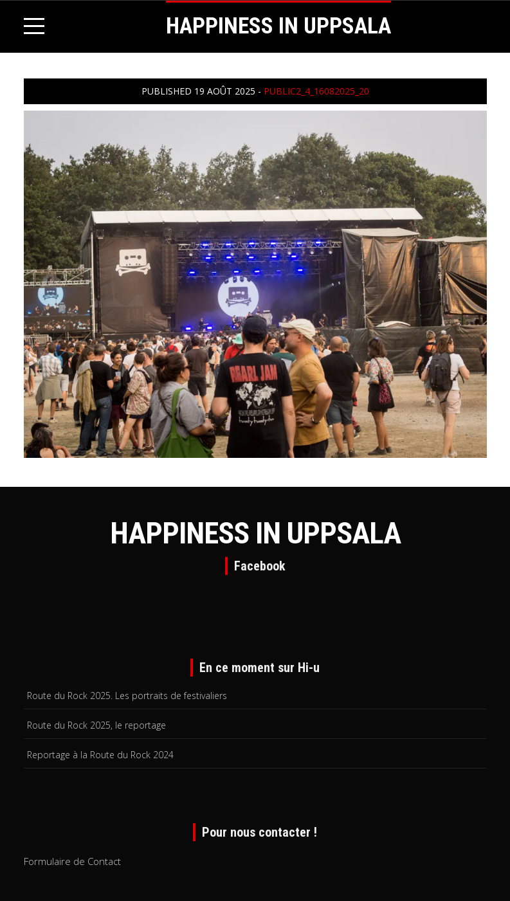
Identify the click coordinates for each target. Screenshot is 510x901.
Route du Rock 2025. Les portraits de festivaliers (127, 695)
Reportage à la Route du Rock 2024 (100, 755)
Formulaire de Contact (72, 861)
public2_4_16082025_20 (316, 91)
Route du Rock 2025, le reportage (96, 725)
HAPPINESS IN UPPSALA (278, 26)
